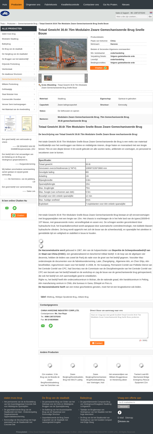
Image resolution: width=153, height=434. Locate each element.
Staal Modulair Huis (10, 94)
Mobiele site (123, 421)
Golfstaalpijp (7, 89)
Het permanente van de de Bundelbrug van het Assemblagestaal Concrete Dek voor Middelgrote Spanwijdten (20, 404)
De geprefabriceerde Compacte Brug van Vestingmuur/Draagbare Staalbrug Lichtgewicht (95, 404)
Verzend (123, 406)
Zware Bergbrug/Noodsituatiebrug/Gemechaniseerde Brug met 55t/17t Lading (73, 377)
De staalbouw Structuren (12, 74)
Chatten (101, 67)
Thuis (2, 24)
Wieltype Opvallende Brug (66, 297)
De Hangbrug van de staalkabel (15, 54)
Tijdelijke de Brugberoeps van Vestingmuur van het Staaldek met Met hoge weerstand (96, 412)
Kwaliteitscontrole (70, 4)
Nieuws (126, 4)
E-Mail (121, 417)
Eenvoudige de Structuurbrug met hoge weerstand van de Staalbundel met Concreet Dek (20, 422)
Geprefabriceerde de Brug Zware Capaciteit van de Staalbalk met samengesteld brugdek (55, 420)
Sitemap (129, 417)
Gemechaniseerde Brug (27, 24)
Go (150, 16)
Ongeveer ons (33, 4)
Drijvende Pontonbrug (11, 64)
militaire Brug (83, 297)
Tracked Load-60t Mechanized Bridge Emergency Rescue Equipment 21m (141, 378)
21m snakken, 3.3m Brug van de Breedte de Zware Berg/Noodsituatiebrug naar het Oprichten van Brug (50, 381)
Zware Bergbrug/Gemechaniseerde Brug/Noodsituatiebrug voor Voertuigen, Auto (96, 378)
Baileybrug (6, 44)
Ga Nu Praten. (110, 4)
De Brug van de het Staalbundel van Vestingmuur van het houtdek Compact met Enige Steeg (96, 420)
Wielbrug (50, 297)
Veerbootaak (7, 69)
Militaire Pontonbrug (10, 84)
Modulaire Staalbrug (10, 39)
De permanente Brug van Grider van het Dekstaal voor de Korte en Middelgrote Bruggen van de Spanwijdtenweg (58, 404)
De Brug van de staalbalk (12, 49)
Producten (16, 4)
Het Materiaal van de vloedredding (16, 109)
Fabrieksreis (51, 4)
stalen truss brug (9, 34)
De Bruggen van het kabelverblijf (15, 59)
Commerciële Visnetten (11, 99)
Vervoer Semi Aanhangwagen (14, 104)
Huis (4, 4)
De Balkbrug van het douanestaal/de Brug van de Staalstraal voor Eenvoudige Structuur (57, 412)
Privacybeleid (21, 432)
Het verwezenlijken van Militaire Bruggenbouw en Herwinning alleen (118, 377)
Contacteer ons (91, 4)
